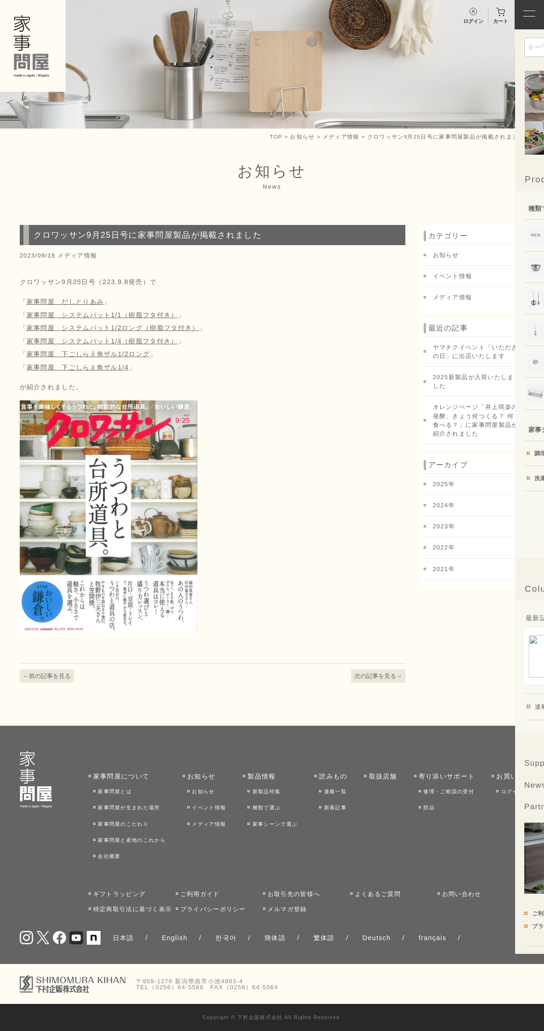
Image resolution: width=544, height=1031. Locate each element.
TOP (275, 137)
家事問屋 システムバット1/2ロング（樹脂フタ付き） (113, 327)
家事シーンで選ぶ (274, 824)
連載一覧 (335, 791)
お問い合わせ (462, 894)
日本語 (123, 937)
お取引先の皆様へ (294, 894)
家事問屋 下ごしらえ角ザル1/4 (78, 367)
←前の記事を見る (47, 675)
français (432, 937)
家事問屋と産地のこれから (132, 840)
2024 (441, 505)
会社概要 (109, 856)
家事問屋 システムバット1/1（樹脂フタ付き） (102, 315)
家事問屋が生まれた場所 (129, 807)
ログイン (512, 791)
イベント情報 (452, 276)
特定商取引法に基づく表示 (132, 909)
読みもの (333, 776)
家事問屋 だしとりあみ (65, 301)
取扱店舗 (383, 776)
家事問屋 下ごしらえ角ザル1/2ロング (88, 354)
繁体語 (324, 937)
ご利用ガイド (200, 894)
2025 (441, 484)
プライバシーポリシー (213, 909)
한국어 (225, 937)
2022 (441, 547)
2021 (441, 569)
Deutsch (377, 937)
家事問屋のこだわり (123, 824)
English (174, 937)
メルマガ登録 (287, 909)
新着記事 (335, 807)
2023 (441, 526)
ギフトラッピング (119, 894)
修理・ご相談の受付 (448, 791)
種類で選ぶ (266, 807)
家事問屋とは (115, 791)
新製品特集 (266, 791)
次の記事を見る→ (378, 675)
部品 (429, 807)
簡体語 (275, 937)
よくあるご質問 (378, 894)
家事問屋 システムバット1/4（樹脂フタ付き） (102, 341)
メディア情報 (341, 137)
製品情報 (261, 776)
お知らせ (302, 137)
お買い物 (510, 776)
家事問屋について (121, 776)
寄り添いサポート (447, 776)
